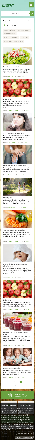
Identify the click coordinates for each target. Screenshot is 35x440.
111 (28, 382)
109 (23, 382)
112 (30, 382)
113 (15, 385)
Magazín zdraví (7, 21)
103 (9, 382)
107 (19, 382)
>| (20, 385)
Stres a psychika (10, 34)
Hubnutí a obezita (23, 30)
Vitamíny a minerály (11, 37)
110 (26, 382)
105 (14, 382)
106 (16, 382)
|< (4, 382)
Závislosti (24, 37)
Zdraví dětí (8, 41)
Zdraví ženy (18, 41)
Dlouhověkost (9, 30)
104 (12, 382)
